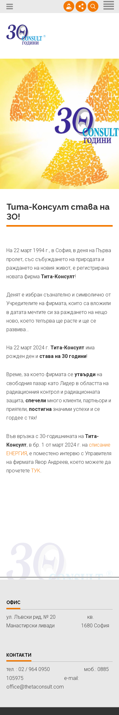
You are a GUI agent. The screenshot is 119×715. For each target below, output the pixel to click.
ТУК (35, 471)
